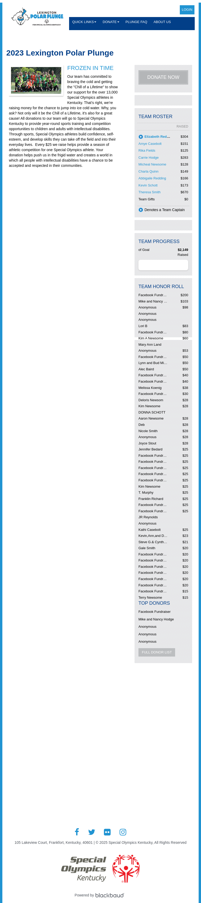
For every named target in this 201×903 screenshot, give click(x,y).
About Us (162, 22)
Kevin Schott (148, 185)
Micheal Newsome (152, 164)
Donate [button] (111, 22)
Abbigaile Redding (152, 178)
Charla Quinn (148, 171)
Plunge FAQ (136, 22)
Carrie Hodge (148, 157)
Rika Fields (146, 150)
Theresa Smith (149, 192)
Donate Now (163, 77)
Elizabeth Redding (159, 137)
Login (187, 10)
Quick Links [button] (84, 22)
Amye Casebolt (149, 144)
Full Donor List (157, 652)
